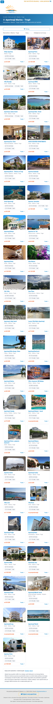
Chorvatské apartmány (37, 701)
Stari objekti (13, 701)
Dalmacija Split (12, 17)
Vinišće (27, 670)
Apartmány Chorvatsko (26, 701)
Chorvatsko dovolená (32, 697)
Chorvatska (41, 697)
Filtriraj (26, 29)
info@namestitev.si (41, 691)
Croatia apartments (26, 699)
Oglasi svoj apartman (28, 694)
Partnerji (19, 701)
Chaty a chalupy (35, 699)
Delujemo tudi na (7, 697)
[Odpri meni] (2, 1)
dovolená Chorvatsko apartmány (19, 697)
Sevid (31, 670)
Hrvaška (5, 17)
